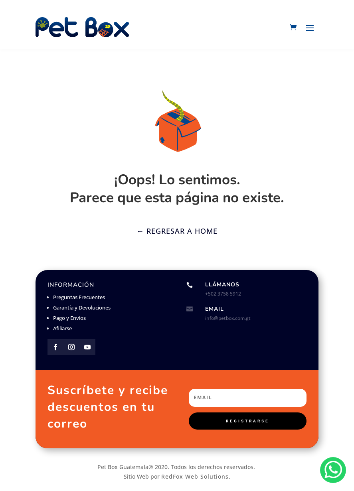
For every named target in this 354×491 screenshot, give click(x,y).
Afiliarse (62, 328)
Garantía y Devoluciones (82, 307)
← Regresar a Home (177, 231)
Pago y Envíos (69, 317)
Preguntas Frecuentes (79, 297)
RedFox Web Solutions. (196, 476)
